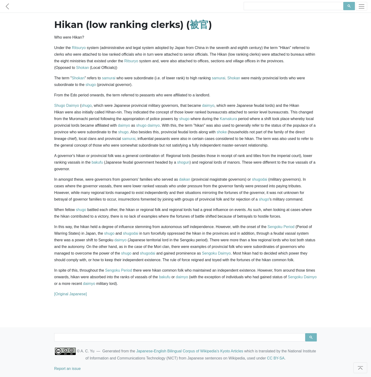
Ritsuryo (79, 48)
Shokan (82, 68)
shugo (91, 85)
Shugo (59, 105)
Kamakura (228, 119)
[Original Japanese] (70, 294)
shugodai (259, 179)
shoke (222, 132)
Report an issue (67, 369)
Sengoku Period (281, 227)
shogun (183, 162)
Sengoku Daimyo (216, 253)
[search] (293, 6)
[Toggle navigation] (361, 6)
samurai (108, 78)
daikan (184, 179)
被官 (199, 24)
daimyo (208, 105)
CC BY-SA (275, 358)
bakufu (97, 162)
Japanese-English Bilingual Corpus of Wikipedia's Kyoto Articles (189, 351)
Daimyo (72, 105)
